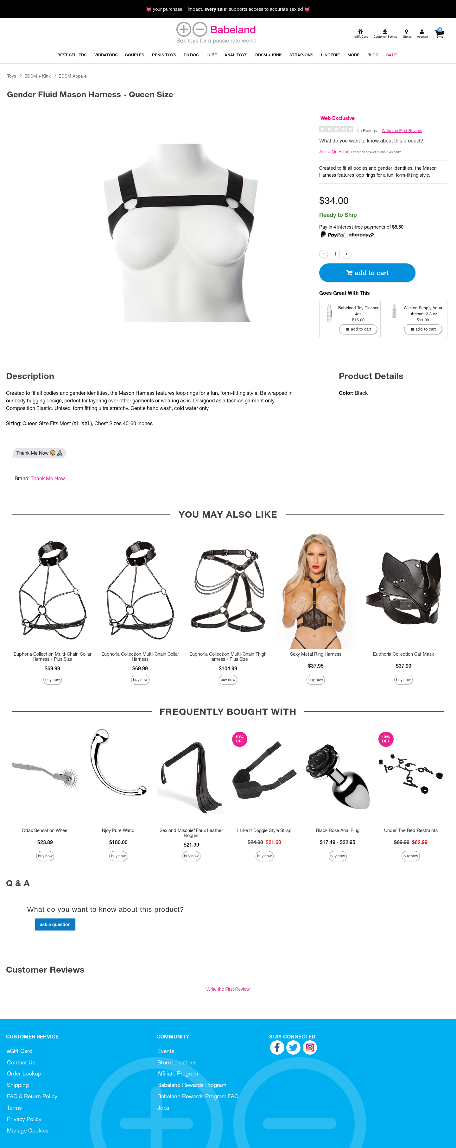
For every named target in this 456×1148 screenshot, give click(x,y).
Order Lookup (24, 1073)
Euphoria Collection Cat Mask (403, 654)
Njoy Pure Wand (118, 830)
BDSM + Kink (37, 76)
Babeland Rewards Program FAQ (197, 1096)
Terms (14, 1107)
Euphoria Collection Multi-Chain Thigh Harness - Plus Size (228, 656)
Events (165, 1051)
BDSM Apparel (73, 76)
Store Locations (177, 1062)
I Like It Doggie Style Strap (264, 830)
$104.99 (228, 668)
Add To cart (367, 273)
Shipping (18, 1085)
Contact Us (21, 1062)
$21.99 (191, 845)
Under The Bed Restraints (411, 830)
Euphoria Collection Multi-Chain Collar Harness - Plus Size (53, 656)
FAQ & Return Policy (32, 1096)
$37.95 (316, 666)
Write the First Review (402, 130)
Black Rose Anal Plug (337, 830)
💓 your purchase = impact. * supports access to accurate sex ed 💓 (228, 9)
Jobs (163, 1107)
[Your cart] (439, 33)
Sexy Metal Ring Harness (315, 654)
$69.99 (52, 668)
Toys (11, 76)
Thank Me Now (48, 478)
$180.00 (118, 842)
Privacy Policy (24, 1119)
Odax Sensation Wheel (45, 830)
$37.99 (403, 666)
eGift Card (19, 1051)
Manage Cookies (27, 1130)
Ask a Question (334, 151)
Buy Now (52, 679)
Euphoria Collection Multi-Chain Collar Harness (140, 656)
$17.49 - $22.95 (337, 842)
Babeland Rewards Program (191, 1085)
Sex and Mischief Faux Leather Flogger (191, 833)
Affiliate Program (177, 1073)
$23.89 (45, 842)
